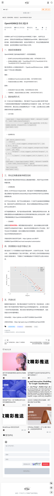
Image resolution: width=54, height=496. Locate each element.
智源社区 (16, 17)
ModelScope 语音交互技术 (11, 427)
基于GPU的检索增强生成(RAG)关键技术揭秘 (14, 374)
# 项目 (36, 326)
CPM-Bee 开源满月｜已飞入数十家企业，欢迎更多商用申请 (39, 428)
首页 (5, 17)
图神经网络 (10, 17)
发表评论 (45, 464)
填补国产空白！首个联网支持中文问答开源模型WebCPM (14, 401)
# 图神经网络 (11, 326)
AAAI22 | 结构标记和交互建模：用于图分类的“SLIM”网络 (39, 401)
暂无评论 (9, 435)
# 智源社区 (20, 326)
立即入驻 (46, 9)
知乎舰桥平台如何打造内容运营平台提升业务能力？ (39, 374)
